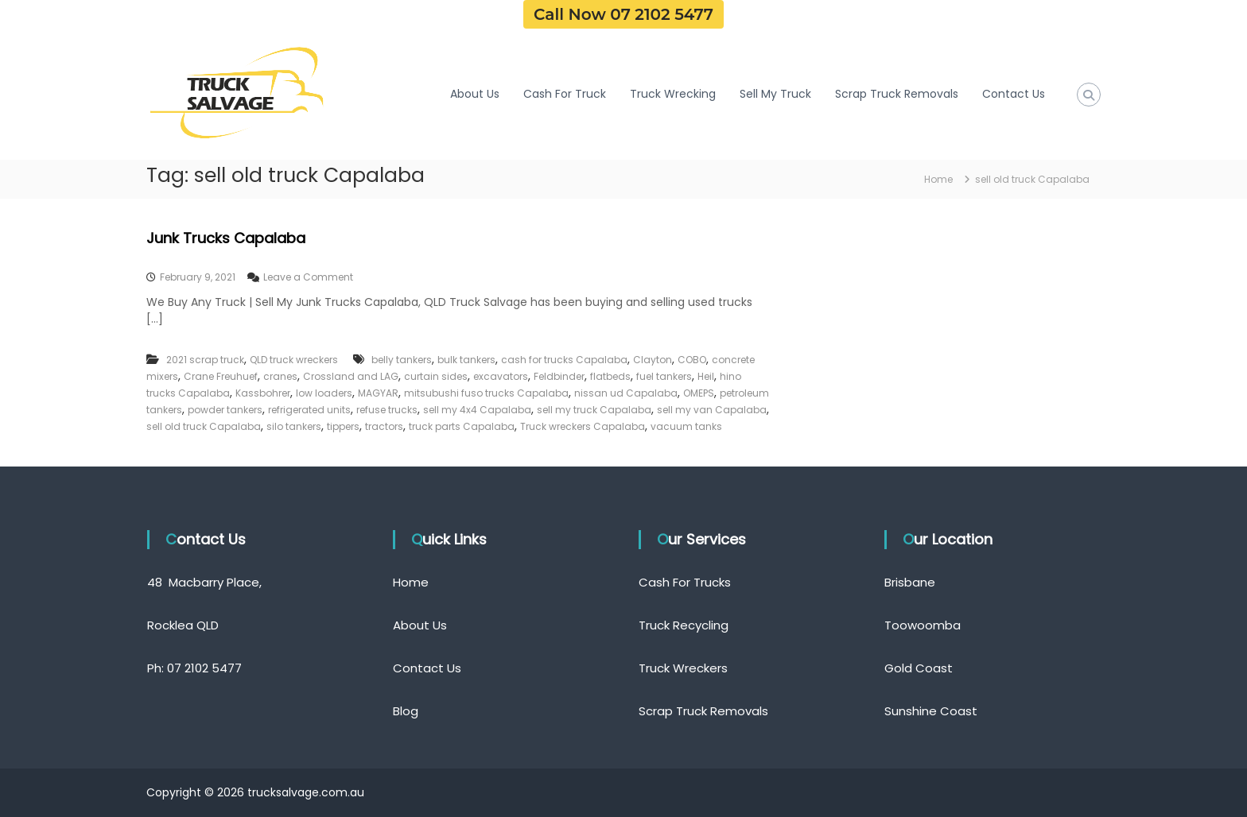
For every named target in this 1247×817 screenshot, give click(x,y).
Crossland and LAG (350, 376)
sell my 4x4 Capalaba (477, 409)
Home (411, 582)
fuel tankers (664, 376)
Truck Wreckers (683, 668)
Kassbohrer (262, 393)
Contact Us (1013, 94)
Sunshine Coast (930, 711)
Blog (405, 711)
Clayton (652, 359)
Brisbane (909, 582)
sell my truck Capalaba (594, 409)
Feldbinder (559, 376)
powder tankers (225, 409)
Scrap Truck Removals (896, 94)
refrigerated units (309, 409)
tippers (343, 426)
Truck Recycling (683, 625)
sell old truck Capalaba (203, 426)
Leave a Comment (308, 277)
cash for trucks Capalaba (564, 359)
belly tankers (401, 359)
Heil (705, 376)
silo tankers (293, 426)
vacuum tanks (686, 426)
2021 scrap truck (205, 359)
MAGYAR (378, 393)
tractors (384, 426)
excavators (500, 376)
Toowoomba (922, 625)
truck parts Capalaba (462, 426)
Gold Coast (918, 668)
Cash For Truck (564, 94)
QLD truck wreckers (294, 359)
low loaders (324, 393)
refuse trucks (387, 409)
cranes (280, 376)
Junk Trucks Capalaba (225, 238)
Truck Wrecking (673, 94)
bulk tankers (466, 359)
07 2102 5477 (204, 668)
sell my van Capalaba (712, 409)
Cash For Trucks (685, 582)
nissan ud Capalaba (626, 393)
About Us (474, 94)
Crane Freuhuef (221, 376)
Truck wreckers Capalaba (582, 426)
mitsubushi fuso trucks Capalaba (486, 393)
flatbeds (610, 376)
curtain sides (436, 376)
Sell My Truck (775, 94)
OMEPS (698, 393)
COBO (692, 359)
